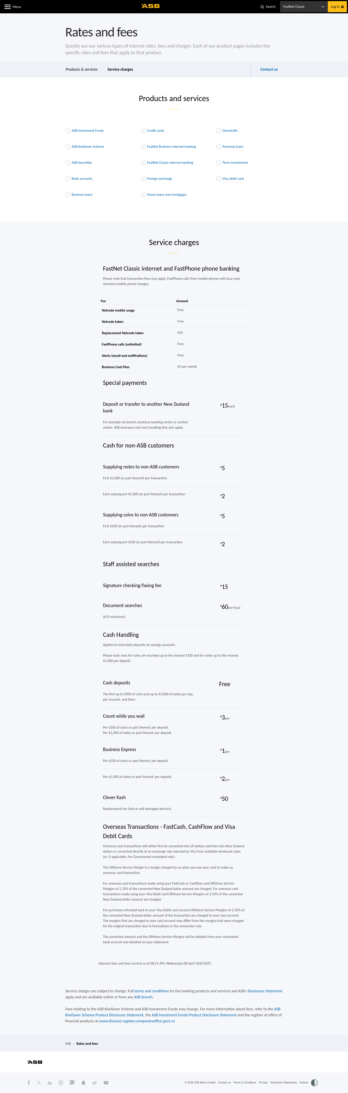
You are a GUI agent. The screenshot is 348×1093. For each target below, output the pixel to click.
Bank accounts (78, 178)
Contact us (269, 69)
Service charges (120, 69)
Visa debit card (230, 178)
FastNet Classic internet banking (167, 162)
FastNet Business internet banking (168, 146)
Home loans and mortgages (163, 194)
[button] (7, 6)
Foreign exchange (156, 178)
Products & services (82, 69)
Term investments (232, 162)
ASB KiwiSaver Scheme (84, 146)
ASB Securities (78, 162)
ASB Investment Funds (84, 130)
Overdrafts (227, 130)
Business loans (79, 194)
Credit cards (152, 130)
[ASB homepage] (150, 6)
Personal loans (229, 146)
